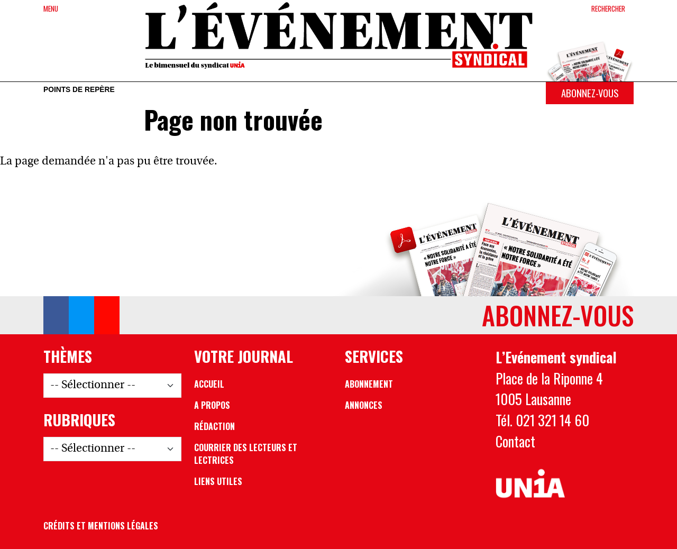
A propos (212, 405)
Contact (515, 441)
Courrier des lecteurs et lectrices (245, 453)
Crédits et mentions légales (100, 525)
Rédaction (214, 426)
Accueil (209, 384)
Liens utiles (218, 481)
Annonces (363, 405)
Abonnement (369, 384)
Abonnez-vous (589, 93)
